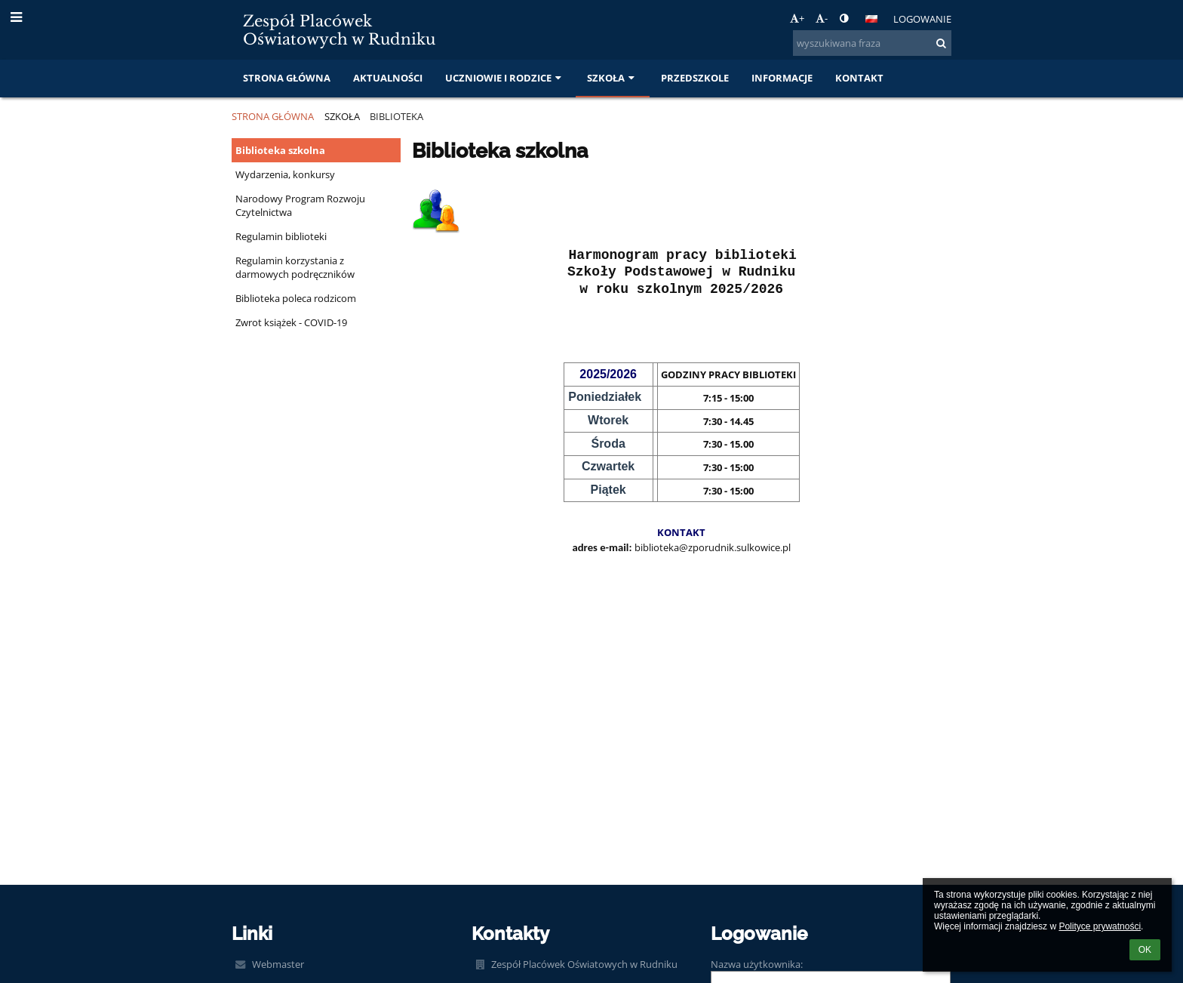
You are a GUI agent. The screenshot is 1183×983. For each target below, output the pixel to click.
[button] (871, 19)
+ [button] (797, 18)
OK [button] (1144, 949)
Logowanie (922, 19)
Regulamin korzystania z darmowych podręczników (295, 267)
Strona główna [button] (286, 78)
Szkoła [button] (612, 78)
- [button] (822, 18)
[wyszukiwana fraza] (872, 43)
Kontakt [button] (859, 78)
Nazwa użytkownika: (757, 964)
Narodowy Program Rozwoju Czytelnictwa (300, 205)
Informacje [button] (782, 78)
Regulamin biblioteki (281, 236)
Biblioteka (396, 116)
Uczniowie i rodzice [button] (504, 78)
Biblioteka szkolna (280, 150)
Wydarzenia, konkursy (285, 174)
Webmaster (278, 964)
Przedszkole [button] (695, 78)
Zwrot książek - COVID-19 (291, 322)
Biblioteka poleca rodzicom (295, 298)
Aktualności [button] (387, 78)
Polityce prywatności (1100, 926)
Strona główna (273, 116)
